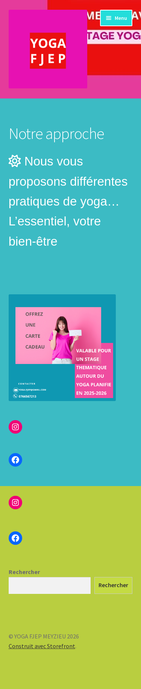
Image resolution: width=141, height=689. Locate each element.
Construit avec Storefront (42, 646)
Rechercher (24, 572)
